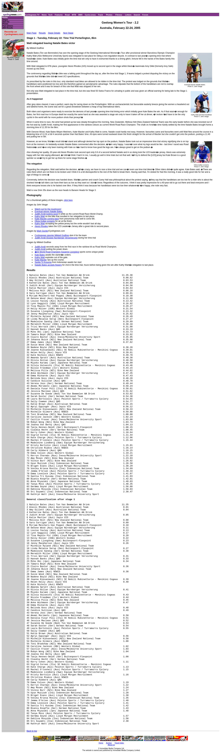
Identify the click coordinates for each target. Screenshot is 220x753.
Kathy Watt (40, 216)
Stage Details (54, 33)
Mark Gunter (42, 231)
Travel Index (119, 743)
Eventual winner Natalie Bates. (49, 211)
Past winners (7, 26)
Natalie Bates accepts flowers (48, 265)
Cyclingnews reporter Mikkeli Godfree (52, 235)
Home (5, 17)
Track (100, 15)
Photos (109, 15)
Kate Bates (40, 255)
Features (59, 15)
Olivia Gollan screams (45, 221)
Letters (128, 15)
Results (42, 33)
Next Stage (68, 33)
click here (68, 200)
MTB (74, 15)
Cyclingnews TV (32, 15)
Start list (5, 22)
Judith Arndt (40, 247)
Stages (5, 20)
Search (137, 15)
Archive (109, 743)
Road (67, 15)
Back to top (32, 731)
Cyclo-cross (90, 15)
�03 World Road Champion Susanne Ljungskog (57, 252)
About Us (111, 745)
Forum (145, 15)
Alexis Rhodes (41, 226)
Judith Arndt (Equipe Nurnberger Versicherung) (56, 238)
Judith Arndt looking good (46, 214)
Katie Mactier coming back (47, 219)
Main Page (31, 33)
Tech (50, 15)
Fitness (118, 15)
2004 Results (7, 28)
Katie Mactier (41, 260)
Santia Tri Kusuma (43, 262)
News (44, 15)
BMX (80, 15)
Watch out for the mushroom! (48, 209)
